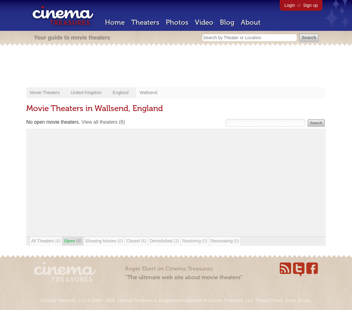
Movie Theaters (45, 92)
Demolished (164, 240)
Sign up (310, 5)
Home (115, 22)
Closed (136, 240)
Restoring (194, 240)
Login (289, 5)
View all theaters (103, 122)
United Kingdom (86, 92)
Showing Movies (104, 240)
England (120, 92)
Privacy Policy (269, 300)
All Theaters (46, 240)
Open (73, 240)
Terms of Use (297, 300)
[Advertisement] (176, 67)
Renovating (225, 240)
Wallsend (148, 92)
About (251, 22)
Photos (177, 22)
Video (204, 22)
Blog (227, 22)
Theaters (145, 22)
